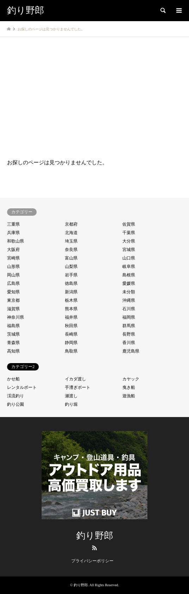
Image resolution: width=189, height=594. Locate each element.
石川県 (128, 308)
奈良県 (71, 249)
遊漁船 (128, 395)
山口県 (128, 258)
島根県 (128, 274)
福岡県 (128, 317)
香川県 (128, 342)
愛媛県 (128, 283)
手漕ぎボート (77, 387)
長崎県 (71, 334)
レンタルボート (22, 387)
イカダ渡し (75, 378)
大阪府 (13, 249)
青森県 (13, 342)
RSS (94, 547)
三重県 (13, 224)
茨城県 (13, 334)
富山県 (71, 258)
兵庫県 (13, 232)
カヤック (130, 378)
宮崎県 (13, 258)
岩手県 (71, 274)
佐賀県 (128, 224)
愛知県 (13, 291)
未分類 (128, 291)
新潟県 (71, 291)
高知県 (13, 351)
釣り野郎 (94, 536)
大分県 (128, 241)
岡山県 (13, 274)
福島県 (13, 325)
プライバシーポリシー (92, 560)
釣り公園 (15, 404)
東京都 (13, 300)
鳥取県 (71, 351)
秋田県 (71, 325)
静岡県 (71, 342)
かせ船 (13, 378)
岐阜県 (128, 266)
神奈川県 (15, 317)
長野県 (128, 334)
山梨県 (71, 266)
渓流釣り (15, 395)
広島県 (13, 283)
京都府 (71, 224)
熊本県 (71, 308)
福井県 (71, 317)
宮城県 (128, 249)
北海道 (71, 232)
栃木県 (71, 300)
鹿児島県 (130, 351)
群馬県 (128, 325)
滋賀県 (13, 308)
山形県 (13, 266)
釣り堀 (71, 404)
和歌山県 (15, 241)
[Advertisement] (94, 90)
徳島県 (71, 283)
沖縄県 (128, 300)
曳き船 (128, 387)
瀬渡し (71, 395)
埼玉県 (71, 241)
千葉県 (128, 232)
